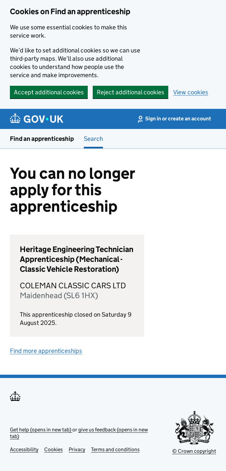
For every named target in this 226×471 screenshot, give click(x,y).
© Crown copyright (194, 451)
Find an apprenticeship (42, 138)
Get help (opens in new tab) (41, 429)
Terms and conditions (115, 449)
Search (93, 138)
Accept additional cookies (49, 92)
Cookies (53, 449)
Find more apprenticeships (46, 351)
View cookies (190, 92)
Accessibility (24, 449)
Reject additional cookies (130, 92)
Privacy (77, 449)
